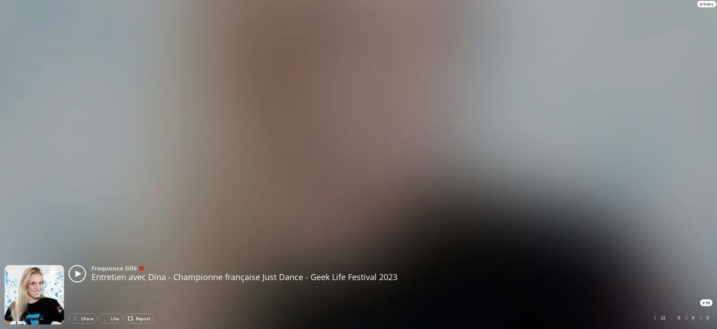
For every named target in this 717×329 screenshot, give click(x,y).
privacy (707, 4)
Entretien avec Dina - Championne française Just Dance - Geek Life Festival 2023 (244, 276)
